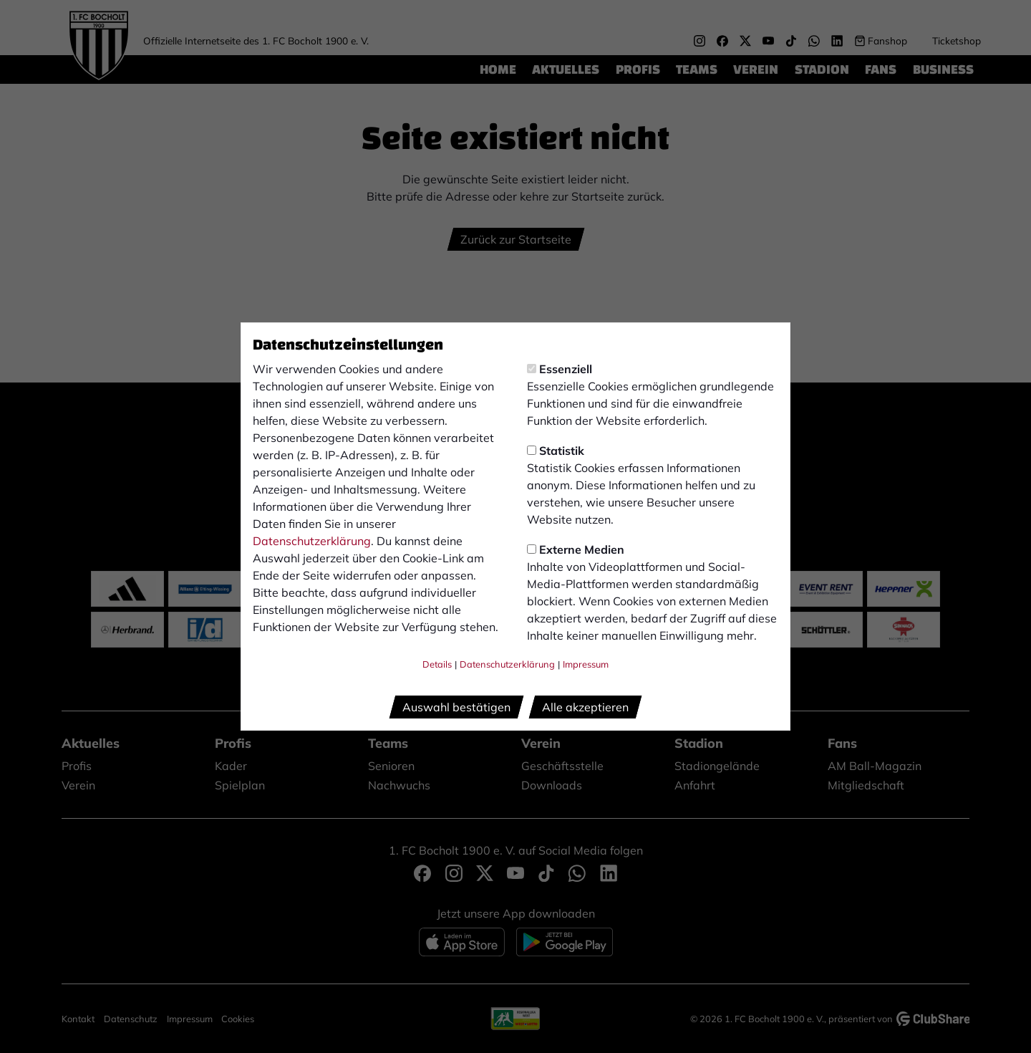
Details (437, 664)
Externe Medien (575, 549)
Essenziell (559, 369)
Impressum (586, 664)
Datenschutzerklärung (312, 541)
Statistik (555, 450)
